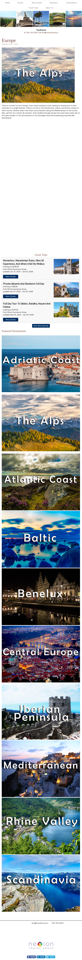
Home (7, 3)
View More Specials (41, 326)
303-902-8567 (32, 33)
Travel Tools (33, 8)
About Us (49, 8)
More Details (11, 277)
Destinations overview (7, 44)
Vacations (54, 3)
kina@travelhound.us (50, 33)
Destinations (71, 3)
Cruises (20, 3)
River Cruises (37, 3)
